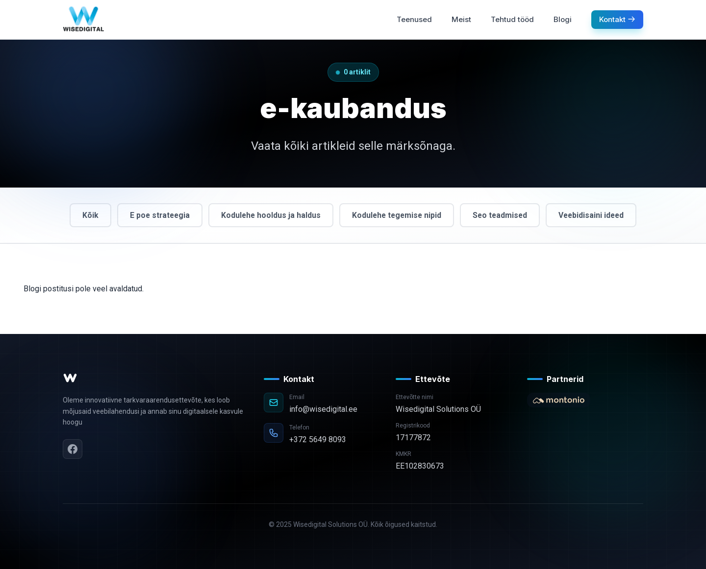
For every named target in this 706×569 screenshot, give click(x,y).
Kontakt (617, 19)
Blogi (563, 19)
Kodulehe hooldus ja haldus (269, 215)
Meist (461, 19)
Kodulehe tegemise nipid (396, 215)
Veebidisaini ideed (594, 215)
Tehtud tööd (512, 19)
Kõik (86, 215)
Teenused (414, 19)
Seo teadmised (502, 215)
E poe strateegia (156, 215)
